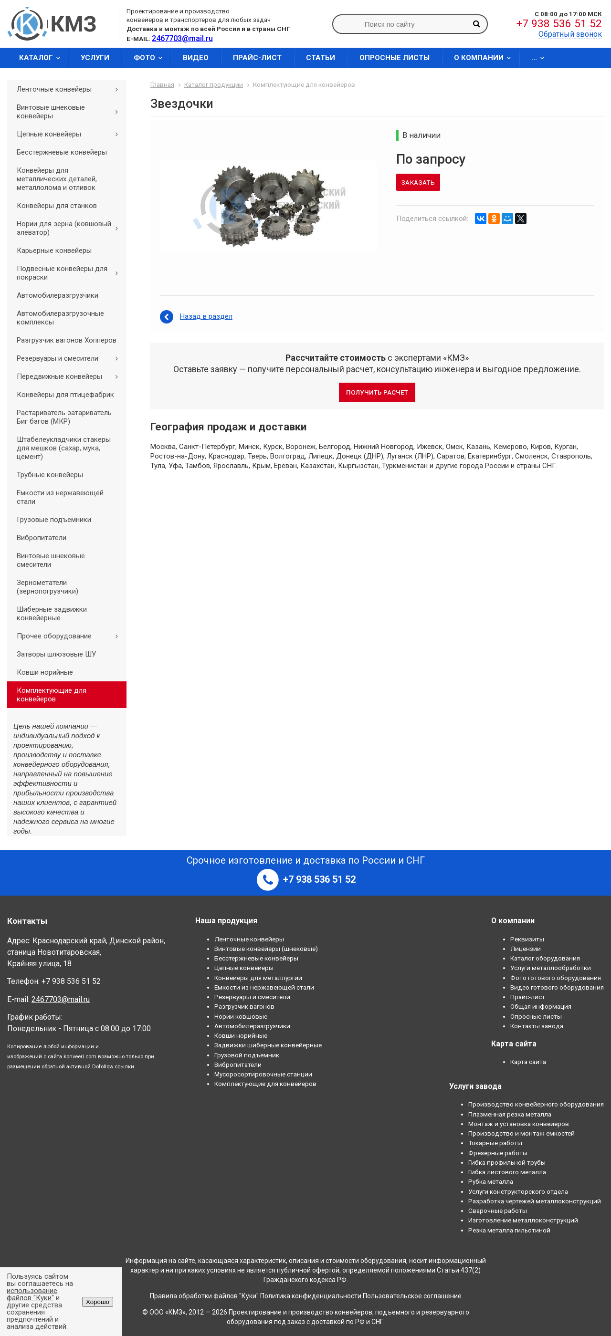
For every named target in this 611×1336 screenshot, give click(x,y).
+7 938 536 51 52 (559, 23)
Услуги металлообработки (550, 967)
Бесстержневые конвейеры (62, 152)
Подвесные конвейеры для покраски (71, 273)
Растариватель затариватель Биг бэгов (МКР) (64, 417)
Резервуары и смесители (71, 358)
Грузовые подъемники (54, 519)
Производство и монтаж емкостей (521, 1133)
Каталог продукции (213, 84)
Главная (162, 84)
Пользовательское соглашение (412, 1296)
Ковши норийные (45, 672)
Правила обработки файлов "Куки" (204, 1296)
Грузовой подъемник (246, 1055)
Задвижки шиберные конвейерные (268, 1045)
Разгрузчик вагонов (244, 1006)
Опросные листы (394, 57)
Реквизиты (527, 939)
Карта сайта (528, 1061)
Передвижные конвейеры (71, 376)
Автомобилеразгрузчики (57, 295)
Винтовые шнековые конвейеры (71, 111)
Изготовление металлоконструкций (523, 1220)
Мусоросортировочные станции (263, 1074)
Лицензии (525, 948)
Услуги (95, 57)
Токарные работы (495, 1143)
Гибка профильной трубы (507, 1162)
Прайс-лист (257, 57)
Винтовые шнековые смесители (51, 560)
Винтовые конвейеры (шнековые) (266, 948)
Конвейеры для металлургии (258, 977)
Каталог (42, 58)
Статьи (320, 57)
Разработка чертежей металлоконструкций (534, 1201)
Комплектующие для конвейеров (51, 694)
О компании (485, 58)
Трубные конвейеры (50, 474)
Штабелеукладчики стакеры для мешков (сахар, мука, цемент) (64, 448)
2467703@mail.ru (61, 999)
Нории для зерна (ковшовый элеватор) (71, 228)
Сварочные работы (497, 1210)
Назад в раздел (206, 316)
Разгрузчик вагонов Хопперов (66, 340)
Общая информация (540, 1006)
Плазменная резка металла (509, 1114)
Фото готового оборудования (555, 977)
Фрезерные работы (497, 1153)
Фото (151, 58)
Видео (196, 57)
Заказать (418, 182)
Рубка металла (490, 1181)
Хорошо (97, 1301)
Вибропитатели (41, 537)
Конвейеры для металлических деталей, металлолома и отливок (57, 179)
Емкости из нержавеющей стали (60, 497)
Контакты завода (536, 1026)
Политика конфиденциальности (310, 1296)
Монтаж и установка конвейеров (518, 1123)
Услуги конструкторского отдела (518, 1191)
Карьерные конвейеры (54, 250)
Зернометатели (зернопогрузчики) (47, 586)
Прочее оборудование (71, 636)
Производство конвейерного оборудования (536, 1104)
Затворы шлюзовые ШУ (56, 654)
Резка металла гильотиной (509, 1230)
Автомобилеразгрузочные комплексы (60, 317)
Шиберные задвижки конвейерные (52, 613)
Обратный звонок (570, 34)
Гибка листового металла (507, 1172)
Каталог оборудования (545, 958)
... (540, 58)
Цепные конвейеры (71, 134)
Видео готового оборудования (557, 987)
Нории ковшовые (240, 1016)
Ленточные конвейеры (71, 89)
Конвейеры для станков (57, 205)
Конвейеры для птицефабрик (65, 394)
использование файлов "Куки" (32, 1294)
